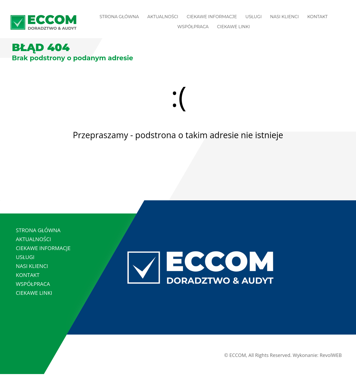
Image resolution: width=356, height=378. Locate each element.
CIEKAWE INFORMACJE (212, 16)
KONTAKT (317, 16)
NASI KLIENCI (284, 16)
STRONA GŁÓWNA (119, 16)
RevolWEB (331, 355)
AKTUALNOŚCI (162, 16)
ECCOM (237, 355)
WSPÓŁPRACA (193, 26)
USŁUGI (254, 16)
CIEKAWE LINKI (233, 26)
